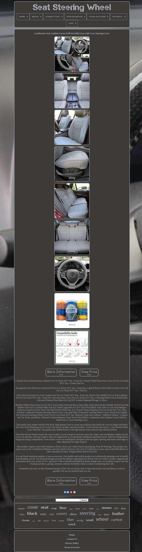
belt (39, 521)
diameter (21, 509)
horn (123, 508)
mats (43, 514)
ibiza (22, 514)
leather (118, 513)
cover (33, 507)
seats (97, 509)
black (32, 513)
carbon (116, 519)
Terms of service (72, 547)
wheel (102, 519)
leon (54, 520)
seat (45, 507)
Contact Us (72, 539)
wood (89, 520)
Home (72, 535)
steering (87, 513)
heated (61, 521)
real (51, 514)
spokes (46, 521)
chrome (26, 520)
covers (61, 513)
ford (99, 515)
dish (116, 508)
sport (71, 509)
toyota (77, 509)
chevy (73, 514)
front (91, 509)
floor (63, 508)
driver (106, 514)
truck (71, 524)
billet (33, 521)
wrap (54, 508)
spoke (84, 509)
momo (106, 508)
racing (80, 520)
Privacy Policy (72, 543)
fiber (70, 520)
